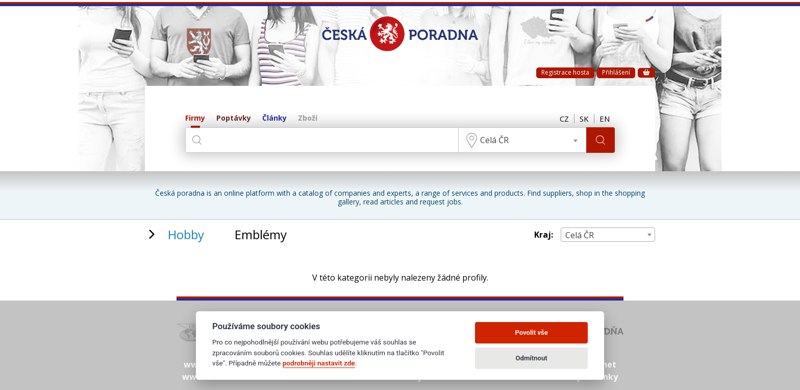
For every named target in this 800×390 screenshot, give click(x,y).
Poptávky (233, 118)
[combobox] (522, 140)
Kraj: (543, 235)
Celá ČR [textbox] (494, 140)
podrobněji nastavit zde (319, 363)
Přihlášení (616, 72)
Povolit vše (531, 332)
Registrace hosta (565, 72)
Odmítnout (531, 358)
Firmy (195, 118)
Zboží (307, 118)
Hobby (186, 234)
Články (274, 118)
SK (584, 118)
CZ (564, 118)
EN (604, 118)
